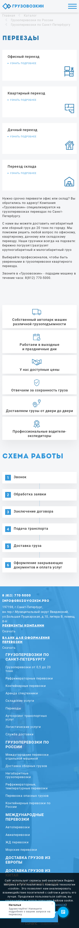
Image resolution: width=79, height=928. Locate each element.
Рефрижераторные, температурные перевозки (27, 786)
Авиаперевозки (18, 835)
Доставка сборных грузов (26, 766)
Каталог (30, 15)
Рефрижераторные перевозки (29, 678)
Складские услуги (20, 701)
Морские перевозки (21, 850)
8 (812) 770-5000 (16, 595)
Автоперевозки (18, 827)
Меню (72, 6)
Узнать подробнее (23, 63)
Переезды (13, 708)
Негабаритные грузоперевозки (18, 775)
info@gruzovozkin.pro (25, 601)
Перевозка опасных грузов (27, 796)
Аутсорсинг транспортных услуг (26, 717)
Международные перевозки (25, 817)
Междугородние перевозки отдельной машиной (27, 756)
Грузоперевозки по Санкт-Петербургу (40, 25)
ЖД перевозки (17, 842)
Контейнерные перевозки (26, 686)
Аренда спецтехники (22, 693)
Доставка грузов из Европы (28, 859)
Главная (8, 15)
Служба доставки (20, 734)
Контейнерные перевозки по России (28, 805)
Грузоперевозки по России (32, 20)
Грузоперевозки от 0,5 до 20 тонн (28, 669)
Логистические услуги (23, 727)
